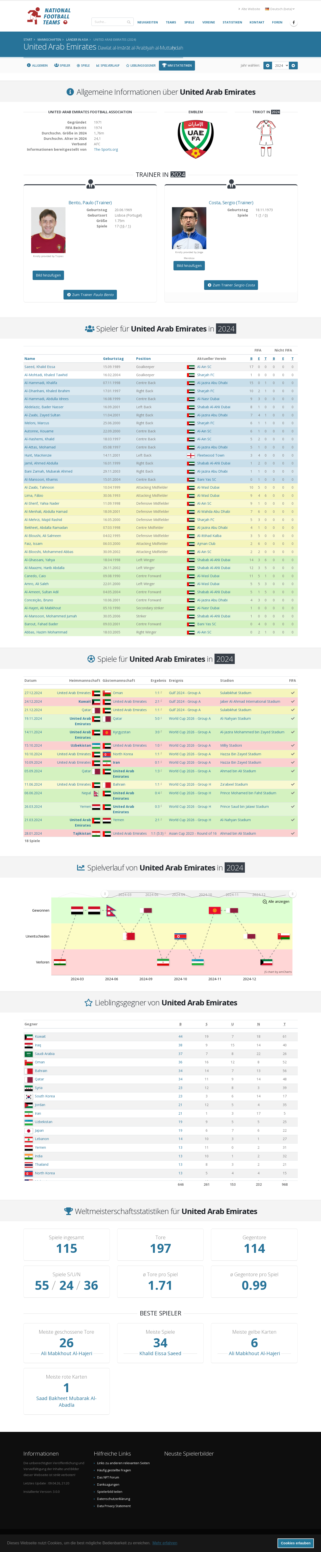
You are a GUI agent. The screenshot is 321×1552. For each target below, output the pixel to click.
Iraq (38, 1045)
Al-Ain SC (204, 366)
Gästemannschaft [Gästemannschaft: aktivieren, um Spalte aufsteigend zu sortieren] (119, 680)
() (157, 833)
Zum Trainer (90, 294)
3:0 (157, 732)
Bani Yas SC (206, 479)
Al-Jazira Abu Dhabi (212, 382)
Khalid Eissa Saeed (160, 1353)
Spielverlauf (108, 65)
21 (180, 1104)
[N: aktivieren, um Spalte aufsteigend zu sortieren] (259, 1024)
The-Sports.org (106, 149)
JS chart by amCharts (278, 972)
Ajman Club (206, 543)
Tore (160, 1237)
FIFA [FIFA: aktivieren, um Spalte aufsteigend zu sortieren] (292, 680)
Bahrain (41, 1070)
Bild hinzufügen (48, 275)
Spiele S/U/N (67, 1274)
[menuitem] (198, 893)
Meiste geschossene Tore (66, 1332)
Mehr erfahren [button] (164, 1543)
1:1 (157, 692)
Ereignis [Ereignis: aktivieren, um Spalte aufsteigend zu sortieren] (176, 680)
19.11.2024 (33, 718)
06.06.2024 (33, 793)
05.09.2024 (33, 771)
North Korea (45, 1173)
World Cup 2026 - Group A (190, 718)
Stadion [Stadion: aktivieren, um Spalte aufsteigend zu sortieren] (227, 680)
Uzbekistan (43, 1121)
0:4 (157, 793)
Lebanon (42, 1138)
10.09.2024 (33, 762)
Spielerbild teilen (109, 1492)
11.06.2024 (33, 784)
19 (180, 1121)
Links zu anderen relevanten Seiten (123, 1463)
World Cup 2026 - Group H (190, 784)
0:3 (157, 806)
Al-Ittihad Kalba (209, 535)
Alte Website (249, 9)
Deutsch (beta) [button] (280, 9)
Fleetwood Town (210, 455)
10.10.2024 (33, 754)
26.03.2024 (33, 806)
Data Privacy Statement (114, 1506)
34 (180, 1070)
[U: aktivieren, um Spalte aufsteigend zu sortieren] (232, 1024)
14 (180, 1138)
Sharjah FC (205, 374)
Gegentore (254, 1237)
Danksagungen (108, 1484)
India (39, 1156)
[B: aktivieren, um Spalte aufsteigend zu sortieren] (180, 1024)
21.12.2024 (33, 709)
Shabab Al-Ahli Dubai (213, 407)
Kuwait (40, 1036)
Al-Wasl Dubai (208, 487)
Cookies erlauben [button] (296, 1543)
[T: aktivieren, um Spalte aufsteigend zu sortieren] (285, 1024)
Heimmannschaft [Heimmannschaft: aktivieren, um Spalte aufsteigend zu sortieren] (84, 680)
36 (180, 1062)
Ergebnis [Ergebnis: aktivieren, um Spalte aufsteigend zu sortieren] (158, 680)
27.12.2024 (33, 692)
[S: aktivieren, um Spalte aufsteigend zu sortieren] (206, 1024)
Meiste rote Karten (66, 1376)
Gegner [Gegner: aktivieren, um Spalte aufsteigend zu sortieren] (31, 1024)
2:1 (157, 701)
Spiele (83, 65)
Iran (38, 1113)
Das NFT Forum (108, 1477)
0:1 (157, 762)
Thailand (41, 1164)
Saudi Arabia (45, 1053)
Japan (39, 1130)
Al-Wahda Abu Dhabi (213, 511)
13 (180, 1147)
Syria (39, 1087)
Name (29, 358)
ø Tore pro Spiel (160, 1274)
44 (180, 1036)
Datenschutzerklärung (113, 1499)
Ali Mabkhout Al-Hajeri (66, 1353)
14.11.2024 (33, 732)
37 (180, 1053)
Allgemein (37, 65)
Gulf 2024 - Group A (185, 692)
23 (180, 1087)
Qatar (39, 1079)
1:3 (157, 771)
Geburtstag (113, 358)
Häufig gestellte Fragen (114, 1470)
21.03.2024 (33, 819)
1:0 (157, 745)
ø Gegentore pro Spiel (254, 1274)
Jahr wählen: (250, 65)
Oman (40, 1062)
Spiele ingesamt (66, 1237)
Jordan (40, 1104)
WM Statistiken (177, 65)
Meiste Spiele (160, 1332)
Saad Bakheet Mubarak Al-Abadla (66, 1401)
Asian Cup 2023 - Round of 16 (193, 833)
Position (143, 358)
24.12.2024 (33, 701)
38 (180, 1045)
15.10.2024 (33, 745)
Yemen (40, 1147)
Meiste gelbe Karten (254, 1332)
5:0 (157, 718)
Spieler (62, 65)
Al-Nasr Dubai (208, 398)
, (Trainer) (90, 202)
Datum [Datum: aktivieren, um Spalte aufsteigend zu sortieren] (30, 680)
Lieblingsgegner (141, 65)
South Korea (45, 1096)
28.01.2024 (33, 833)
